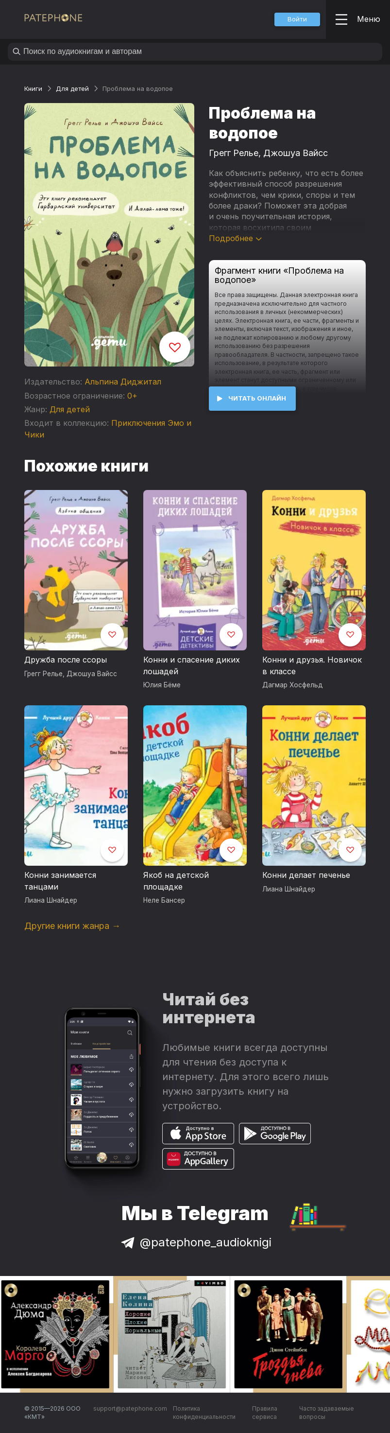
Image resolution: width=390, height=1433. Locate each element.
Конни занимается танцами (60, 880)
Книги (33, 88)
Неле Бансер (164, 900)
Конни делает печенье (306, 875)
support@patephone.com (130, 1408)
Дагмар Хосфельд (292, 685)
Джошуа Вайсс (295, 153)
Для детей (72, 88)
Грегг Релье (233, 153)
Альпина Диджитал (123, 381)
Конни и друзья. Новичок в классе (312, 665)
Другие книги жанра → (72, 926)
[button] (297, 19)
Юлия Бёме (162, 685)
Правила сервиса (264, 1413)
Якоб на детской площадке (176, 880)
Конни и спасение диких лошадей (191, 665)
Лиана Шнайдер (50, 900)
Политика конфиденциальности (204, 1413)
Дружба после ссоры (65, 659)
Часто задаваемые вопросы (326, 1413)
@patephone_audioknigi (195, 1242)
